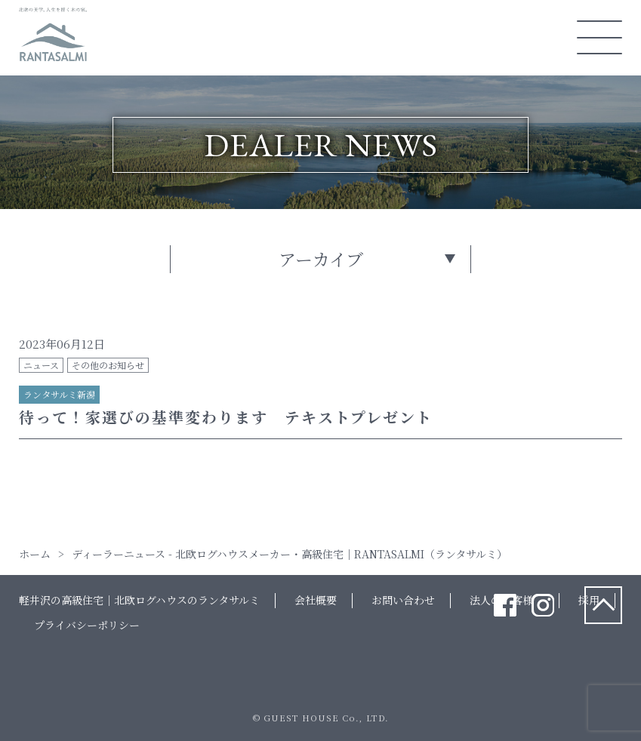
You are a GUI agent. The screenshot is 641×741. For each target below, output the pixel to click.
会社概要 (315, 599)
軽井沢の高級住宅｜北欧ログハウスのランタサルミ (139, 599)
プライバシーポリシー (87, 624)
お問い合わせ (403, 599)
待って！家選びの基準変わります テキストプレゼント (226, 417)
